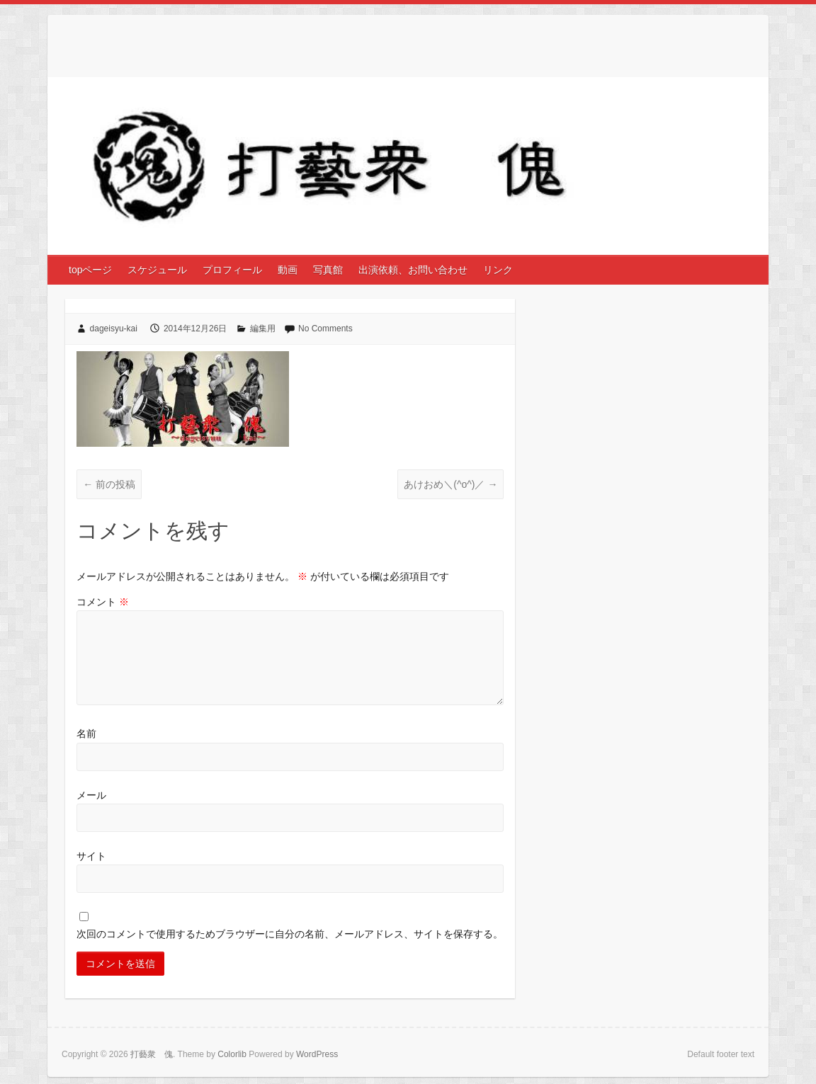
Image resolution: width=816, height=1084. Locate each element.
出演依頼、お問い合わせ (413, 269)
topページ (90, 269)
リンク (498, 269)
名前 (86, 733)
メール (91, 795)
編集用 (263, 328)
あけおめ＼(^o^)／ (450, 484)
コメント (102, 601)
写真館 (328, 269)
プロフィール (232, 269)
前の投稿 (109, 484)
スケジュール (157, 269)
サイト (91, 856)
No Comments (325, 328)
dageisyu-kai (113, 328)
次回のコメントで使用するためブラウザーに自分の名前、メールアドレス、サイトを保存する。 (289, 934)
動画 (288, 269)
